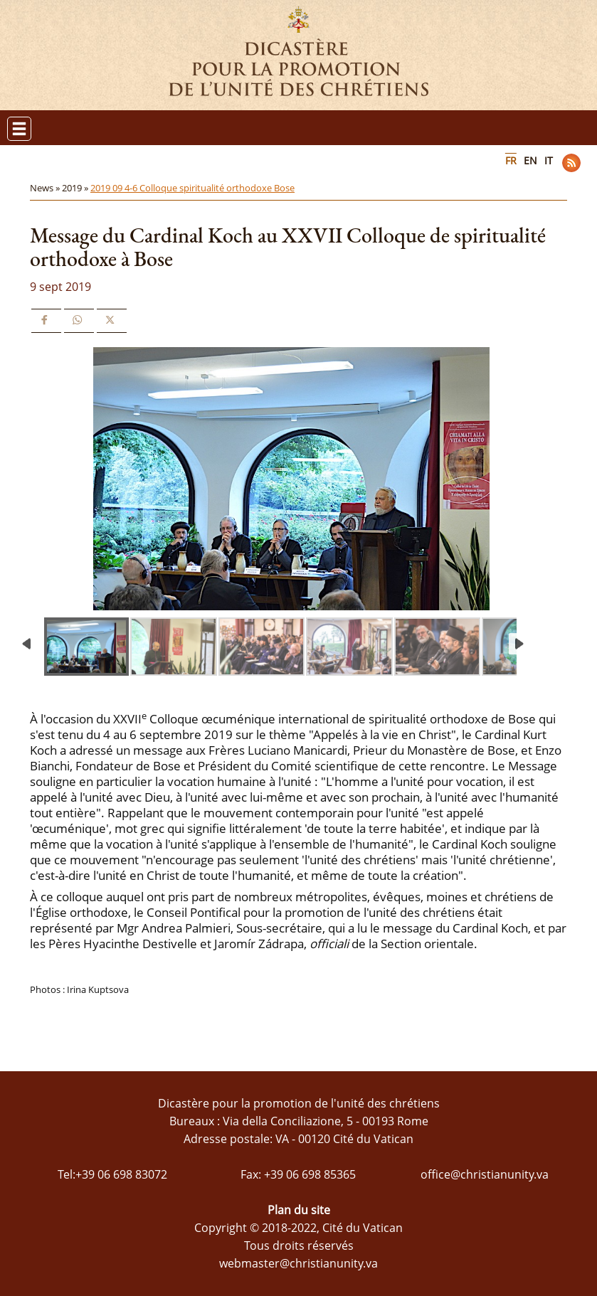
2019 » (76, 187)
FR (511, 160)
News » (46, 187)
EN (530, 160)
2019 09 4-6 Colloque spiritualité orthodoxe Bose (192, 187)
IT (548, 160)
